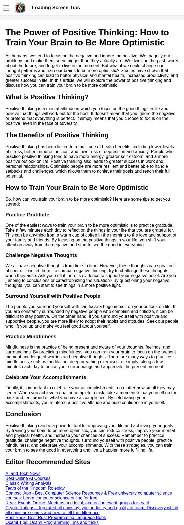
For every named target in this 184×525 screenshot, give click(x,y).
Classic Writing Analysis (28, 483)
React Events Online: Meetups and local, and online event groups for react (77, 503)
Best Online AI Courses (27, 478)
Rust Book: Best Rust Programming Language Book (55, 517)
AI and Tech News (23, 473)
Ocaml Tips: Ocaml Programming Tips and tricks (52, 522)
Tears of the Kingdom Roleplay (35, 488)
